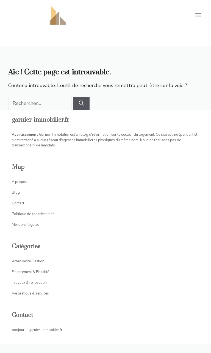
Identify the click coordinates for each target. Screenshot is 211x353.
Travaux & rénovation (29, 282)
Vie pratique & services (30, 293)
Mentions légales (26, 224)
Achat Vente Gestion (28, 261)
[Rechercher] (81, 103)
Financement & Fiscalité (30, 271)
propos (21, 181)
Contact (18, 203)
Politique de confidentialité (33, 214)
